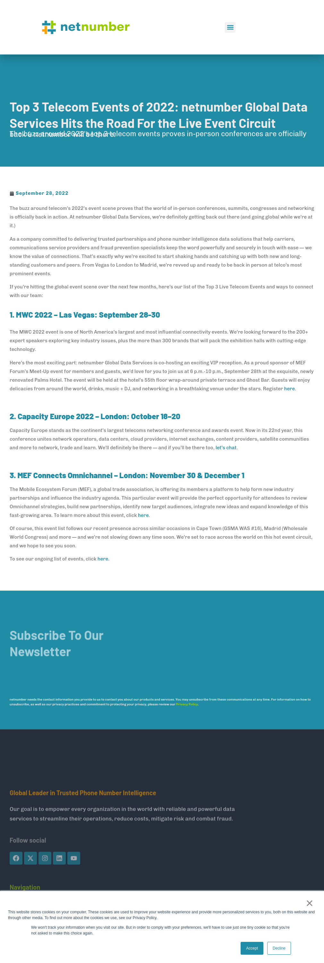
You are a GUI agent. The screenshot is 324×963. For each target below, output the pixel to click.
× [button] (309, 903)
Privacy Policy (187, 704)
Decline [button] (279, 948)
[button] (230, 27)
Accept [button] (252, 948)
